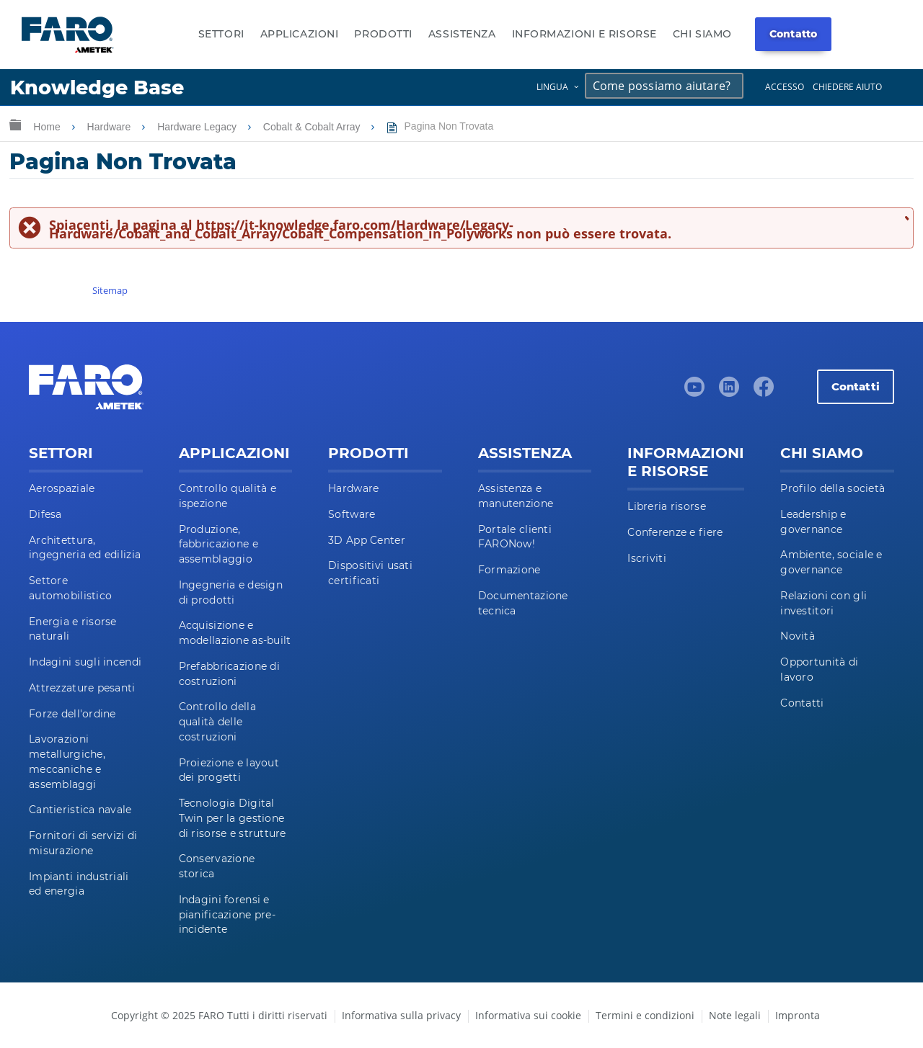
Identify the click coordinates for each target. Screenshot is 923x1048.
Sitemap (110, 290)
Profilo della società (832, 488)
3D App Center (366, 540)
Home (48, 127)
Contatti (855, 386)
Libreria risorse (666, 506)
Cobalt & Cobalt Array (313, 127)
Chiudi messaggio (904, 217)
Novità (797, 636)
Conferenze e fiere (675, 532)
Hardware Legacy (198, 127)
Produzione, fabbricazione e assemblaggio (218, 544)
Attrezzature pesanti (82, 687)
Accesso (784, 87)
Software (351, 514)
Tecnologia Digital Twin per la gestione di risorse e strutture (232, 818)
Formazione (509, 569)
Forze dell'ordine (72, 713)
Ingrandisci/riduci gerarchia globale (15, 124)
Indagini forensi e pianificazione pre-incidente (227, 914)
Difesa (45, 514)
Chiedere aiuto (847, 87)
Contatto (793, 33)
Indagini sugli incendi (85, 661)
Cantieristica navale (80, 809)
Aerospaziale (61, 488)
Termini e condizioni (645, 1015)
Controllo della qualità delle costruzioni (217, 721)
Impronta (797, 1015)
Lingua (552, 87)
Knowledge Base (97, 87)
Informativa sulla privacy (401, 1015)
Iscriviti (646, 558)
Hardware (110, 127)
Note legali (735, 1015)
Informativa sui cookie (528, 1015)
